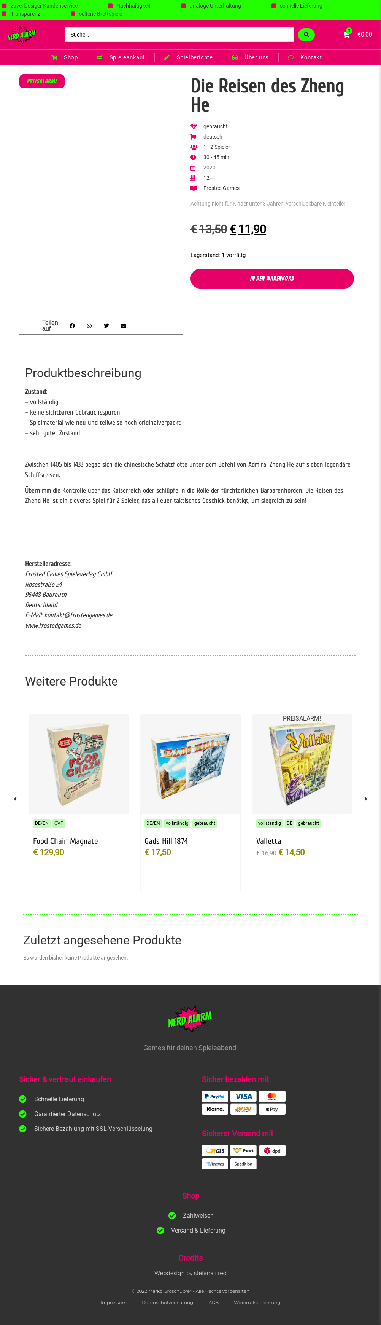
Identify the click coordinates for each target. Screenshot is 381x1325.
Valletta (268, 841)
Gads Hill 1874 (166, 841)
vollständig (177, 823)
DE (289, 823)
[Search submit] (306, 34)
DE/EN (42, 823)
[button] (72, 325)
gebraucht (204, 823)
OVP (59, 823)
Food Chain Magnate (65, 841)
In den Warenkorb (272, 278)
